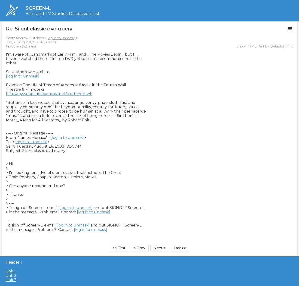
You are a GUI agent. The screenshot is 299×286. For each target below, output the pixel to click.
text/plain (13, 46)
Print (289, 46)
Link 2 (11, 275)
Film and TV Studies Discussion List (63, 13)
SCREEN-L (38, 8)
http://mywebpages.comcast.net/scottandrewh (49, 94)
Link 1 (10, 271)
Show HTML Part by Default (259, 46)
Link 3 (11, 280)
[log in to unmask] (61, 38)
